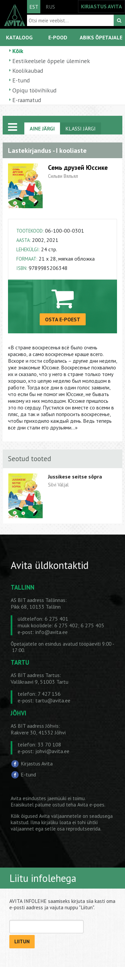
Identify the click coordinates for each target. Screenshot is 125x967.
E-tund (21, 80)
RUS (50, 6)
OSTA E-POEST (62, 319)
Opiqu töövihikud (34, 90)
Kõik (17, 51)
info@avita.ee (51, 632)
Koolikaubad (27, 70)
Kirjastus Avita (37, 763)
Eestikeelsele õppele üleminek (51, 61)
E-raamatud (26, 100)
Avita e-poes (90, 804)
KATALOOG (19, 37)
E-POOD (57, 37)
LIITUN (22, 941)
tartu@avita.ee (52, 700)
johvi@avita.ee (52, 751)
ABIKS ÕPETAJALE (101, 37)
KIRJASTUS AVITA (101, 6)
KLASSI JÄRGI (80, 128)
